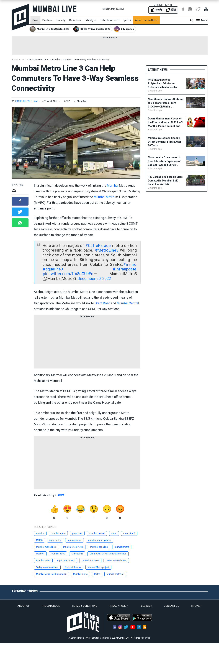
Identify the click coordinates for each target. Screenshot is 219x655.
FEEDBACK (146, 605)
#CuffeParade (98, 245)
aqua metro (55, 540)
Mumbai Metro (104, 197)
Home (15, 59)
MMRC (39, 540)
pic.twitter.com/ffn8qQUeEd (68, 274)
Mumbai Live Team (26, 101)
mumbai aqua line (99, 547)
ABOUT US (23, 605)
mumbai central (97, 533)
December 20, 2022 (94, 278)
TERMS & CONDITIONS (84, 605)
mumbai (40, 533)
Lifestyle (90, 20)
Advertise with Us (146, 20)
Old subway (77, 553)
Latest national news (116, 560)
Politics (47, 20)
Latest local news (90, 560)
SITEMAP (196, 605)
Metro (97, 574)
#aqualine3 (53, 269)
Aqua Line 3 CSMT (66, 560)
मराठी (61, 495)
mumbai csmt (58, 553)
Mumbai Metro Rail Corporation (51, 574)
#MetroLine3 (106, 250)
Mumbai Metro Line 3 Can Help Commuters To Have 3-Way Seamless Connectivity (69, 59)
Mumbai (112, 185)
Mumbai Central (128, 303)
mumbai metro (58, 533)
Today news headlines (47, 567)
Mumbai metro (80, 574)
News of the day (73, 567)
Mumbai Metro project (98, 567)
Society (60, 20)
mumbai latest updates (99, 540)
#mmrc (129, 264)
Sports (127, 20)
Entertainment (109, 20)
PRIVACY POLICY (118, 605)
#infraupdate (124, 269)
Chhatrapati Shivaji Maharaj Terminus (108, 553)
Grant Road (102, 303)
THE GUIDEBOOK (50, 605)
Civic (35, 20)
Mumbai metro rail (116, 574)
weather (40, 553)
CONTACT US (171, 605)
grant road (77, 533)
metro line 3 (129, 533)
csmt (114, 533)
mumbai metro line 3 (46, 547)
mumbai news (74, 540)
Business (75, 20)
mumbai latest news (73, 547)
